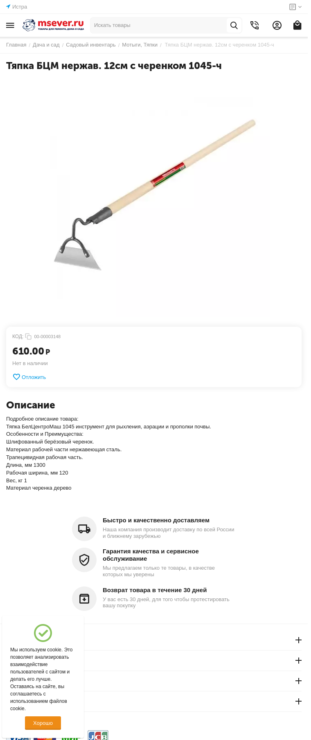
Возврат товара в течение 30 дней (155, 589)
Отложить (29, 377)
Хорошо (43, 723)
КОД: (17, 336)
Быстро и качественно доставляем (156, 520)
